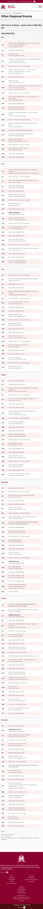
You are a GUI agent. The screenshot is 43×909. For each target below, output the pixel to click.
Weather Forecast (21, 892)
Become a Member (12, 883)
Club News (31, 881)
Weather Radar (21, 891)
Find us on (4, 872)
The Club (31, 875)
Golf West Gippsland (21, 889)
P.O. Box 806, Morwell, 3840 (24, 1)
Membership (31, 877)
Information (12, 879)
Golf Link (21, 886)
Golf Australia (21, 887)
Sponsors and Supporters (31, 879)
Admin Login (21, 900)
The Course (12, 877)
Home (11, 875)
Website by (20, 907)
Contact (12, 881)
